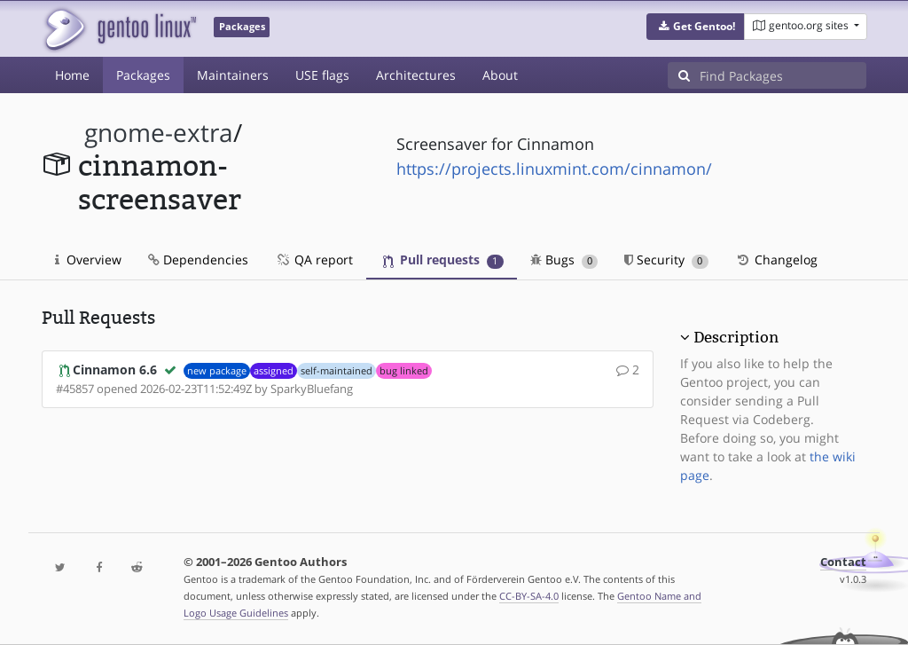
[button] (695, 26)
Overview (88, 259)
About (500, 75)
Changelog (776, 259)
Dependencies (198, 259)
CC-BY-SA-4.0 (529, 595)
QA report (314, 259)
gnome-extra (158, 132)
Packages (143, 75)
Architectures (416, 75)
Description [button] (736, 337)
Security (666, 259)
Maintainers (233, 75)
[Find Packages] (783, 75)
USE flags (322, 75)
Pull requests (443, 259)
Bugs (564, 259)
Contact (843, 562)
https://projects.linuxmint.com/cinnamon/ (554, 168)
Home (72, 75)
